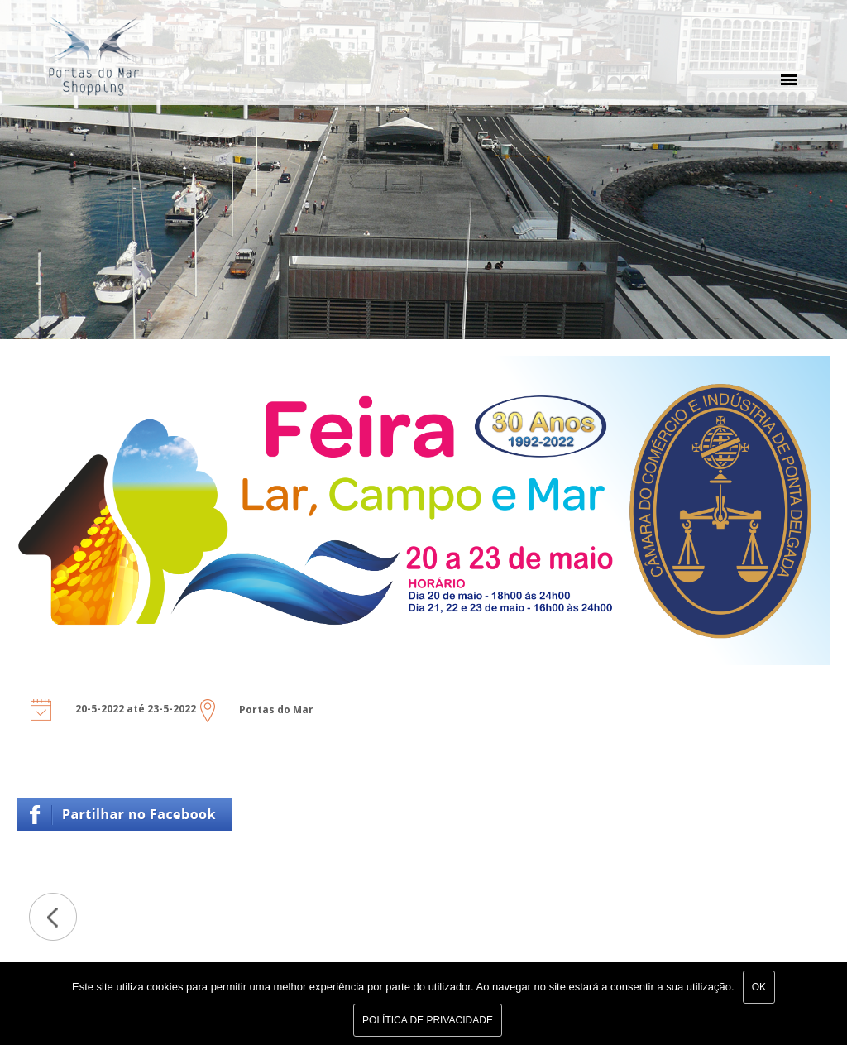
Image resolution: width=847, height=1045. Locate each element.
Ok (759, 987)
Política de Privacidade (427, 1020)
